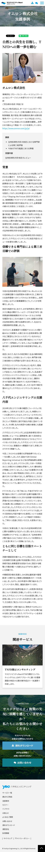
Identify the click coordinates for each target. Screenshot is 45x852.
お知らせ (5, 813)
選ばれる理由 (7, 796)
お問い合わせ (37, 3)
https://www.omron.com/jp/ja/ (16, 128)
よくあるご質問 (7, 817)
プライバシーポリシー (22, 838)
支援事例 (5, 801)
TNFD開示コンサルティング (20, 669)
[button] (42, 3)
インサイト (5, 809)
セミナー (5, 805)
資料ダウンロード (33, 3)
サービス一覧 (7, 792)
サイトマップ (8, 838)
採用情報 (5, 833)
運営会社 (5, 829)
